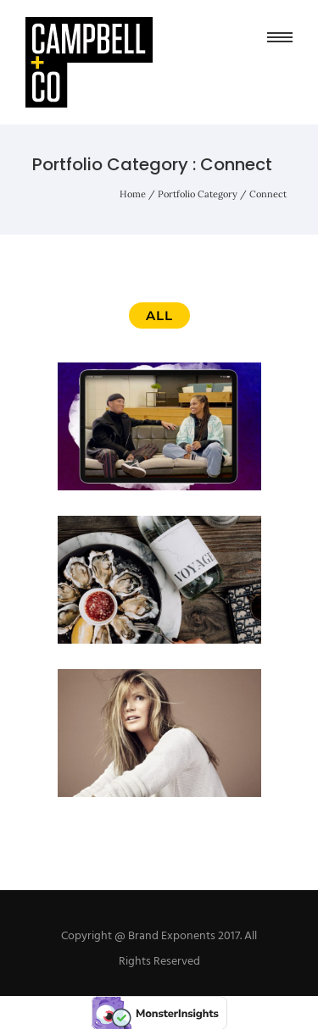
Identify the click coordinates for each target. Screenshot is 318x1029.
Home (133, 194)
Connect (268, 194)
